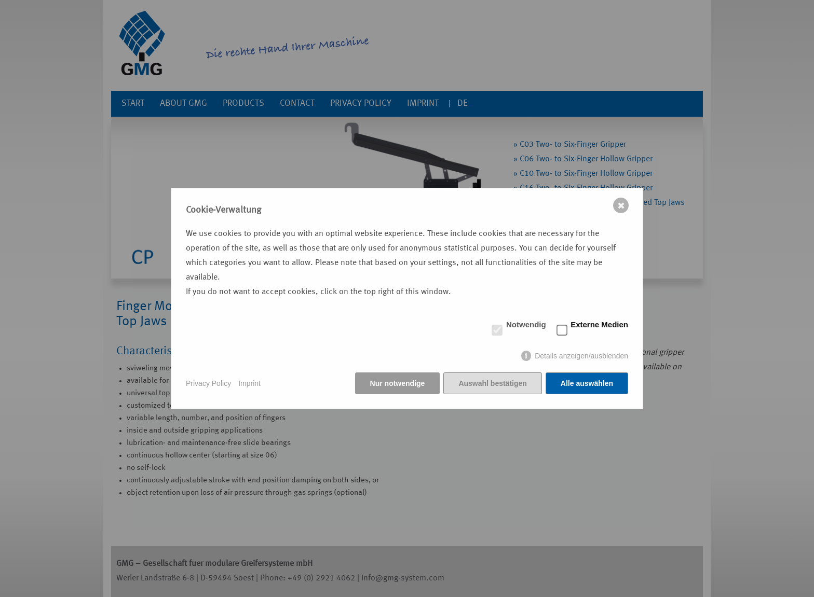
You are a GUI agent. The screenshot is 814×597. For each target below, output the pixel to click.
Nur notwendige (397, 383)
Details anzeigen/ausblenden (581, 356)
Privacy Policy (208, 383)
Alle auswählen (587, 383)
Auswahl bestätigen (492, 383)
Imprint (249, 383)
